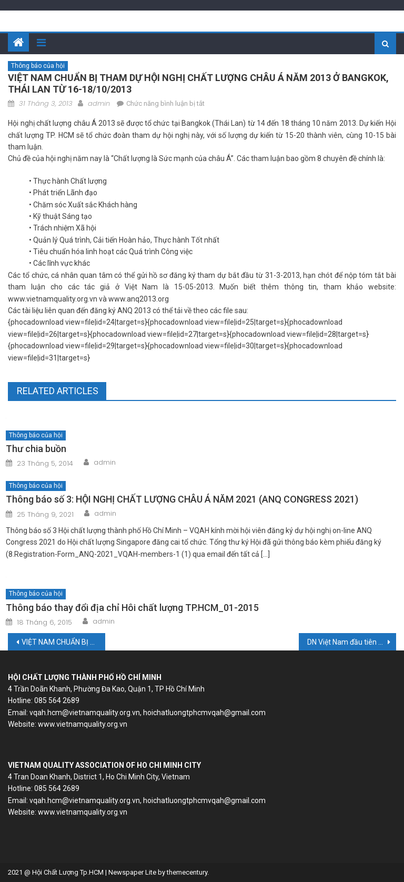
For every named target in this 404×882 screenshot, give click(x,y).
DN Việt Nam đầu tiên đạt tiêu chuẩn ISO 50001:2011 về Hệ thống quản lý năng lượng (351, 642)
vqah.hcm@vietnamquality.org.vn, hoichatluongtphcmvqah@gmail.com (147, 712)
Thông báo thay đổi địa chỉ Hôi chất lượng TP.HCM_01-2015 (132, 607)
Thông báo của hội (38, 65)
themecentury (187, 872)
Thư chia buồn (36, 448)
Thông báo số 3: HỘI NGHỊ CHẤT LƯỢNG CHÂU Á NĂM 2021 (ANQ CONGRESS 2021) (182, 499)
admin (99, 103)
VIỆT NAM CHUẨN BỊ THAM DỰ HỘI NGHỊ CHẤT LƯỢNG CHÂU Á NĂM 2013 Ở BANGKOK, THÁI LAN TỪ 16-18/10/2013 (63, 642)
